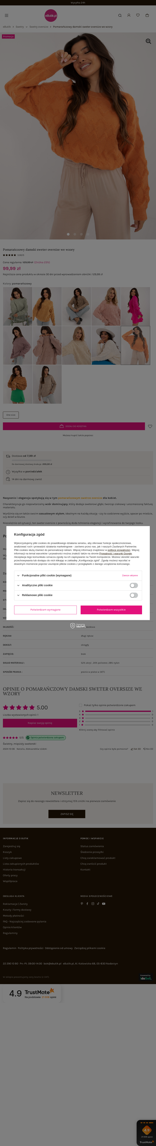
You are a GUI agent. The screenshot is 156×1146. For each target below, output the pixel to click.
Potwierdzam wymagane (45, 609)
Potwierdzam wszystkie (111, 609)
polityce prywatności (119, 550)
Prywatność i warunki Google (115, 553)
